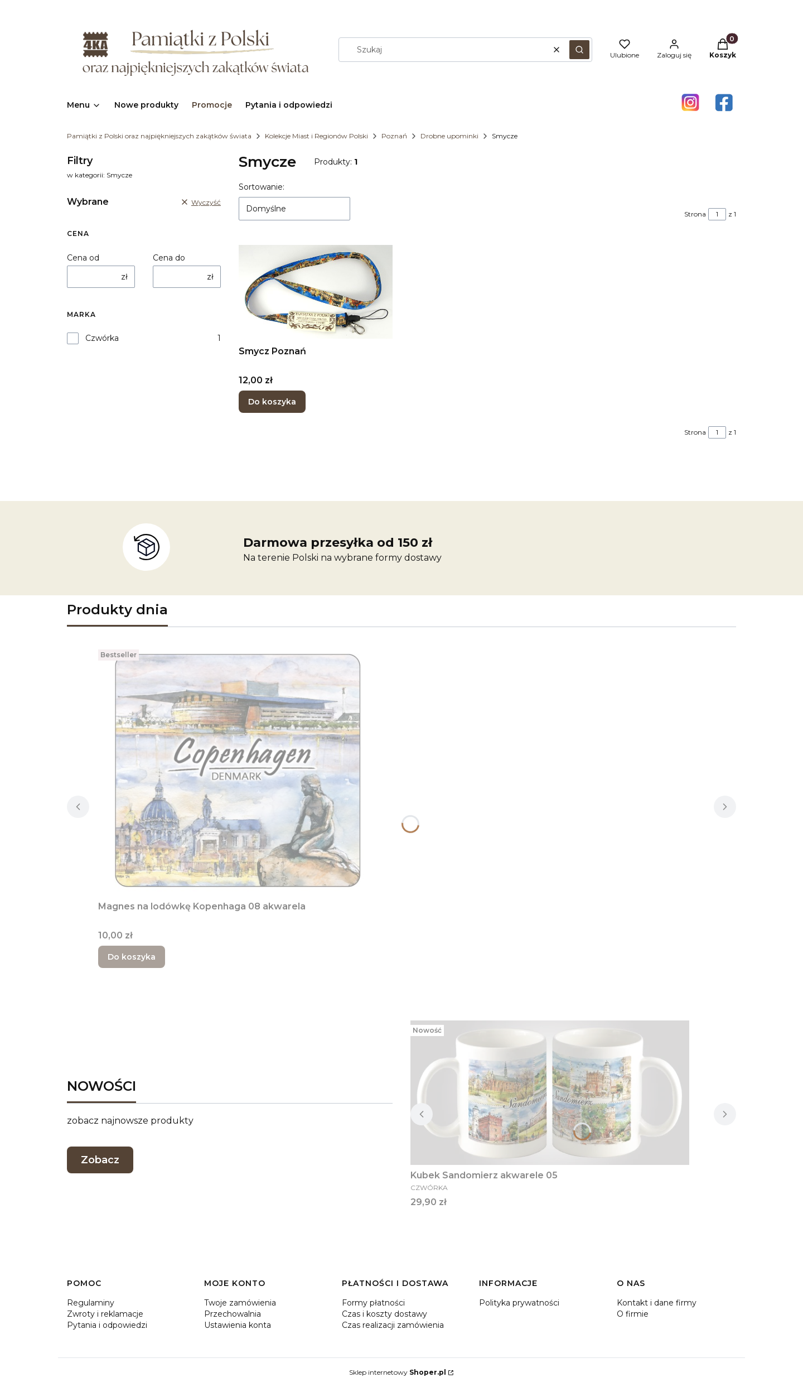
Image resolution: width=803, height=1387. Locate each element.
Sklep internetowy (397, 1372)
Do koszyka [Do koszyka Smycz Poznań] (272, 402)
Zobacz (100, 1160)
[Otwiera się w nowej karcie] (690, 102)
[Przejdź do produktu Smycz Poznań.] (316, 292)
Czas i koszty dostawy (384, 1314)
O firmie (633, 1314)
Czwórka (102, 338)
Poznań (394, 136)
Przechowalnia (232, 1314)
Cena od (83, 258)
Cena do (169, 258)
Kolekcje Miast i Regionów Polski (316, 136)
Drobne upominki (449, 136)
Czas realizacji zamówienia (393, 1325)
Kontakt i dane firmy (656, 1303)
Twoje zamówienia (240, 1303)
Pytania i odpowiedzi (107, 1325)
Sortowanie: (261, 187)
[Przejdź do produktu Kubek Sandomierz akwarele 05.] (549, 1092)
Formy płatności (373, 1303)
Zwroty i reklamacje (105, 1314)
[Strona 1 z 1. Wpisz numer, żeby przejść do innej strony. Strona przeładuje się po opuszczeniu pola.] (717, 214)
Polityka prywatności (519, 1303)
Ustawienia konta (237, 1325)
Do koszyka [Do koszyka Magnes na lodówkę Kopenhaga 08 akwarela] (132, 957)
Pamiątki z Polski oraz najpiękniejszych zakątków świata (159, 136)
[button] (579, 49)
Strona (695, 214)
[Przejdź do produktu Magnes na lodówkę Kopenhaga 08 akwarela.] (237, 770)
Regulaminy (90, 1303)
